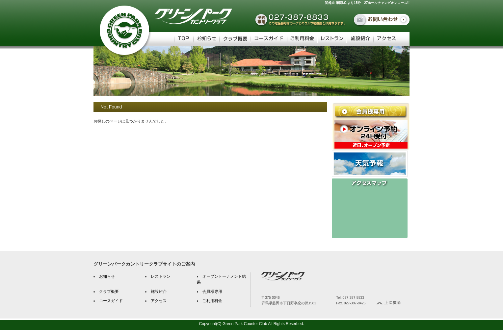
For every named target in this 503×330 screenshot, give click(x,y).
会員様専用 (212, 291)
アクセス (159, 300)
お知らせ (107, 276)
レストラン (161, 276)
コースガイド (111, 300)
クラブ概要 (109, 291)
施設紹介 (159, 291)
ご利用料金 (212, 300)
